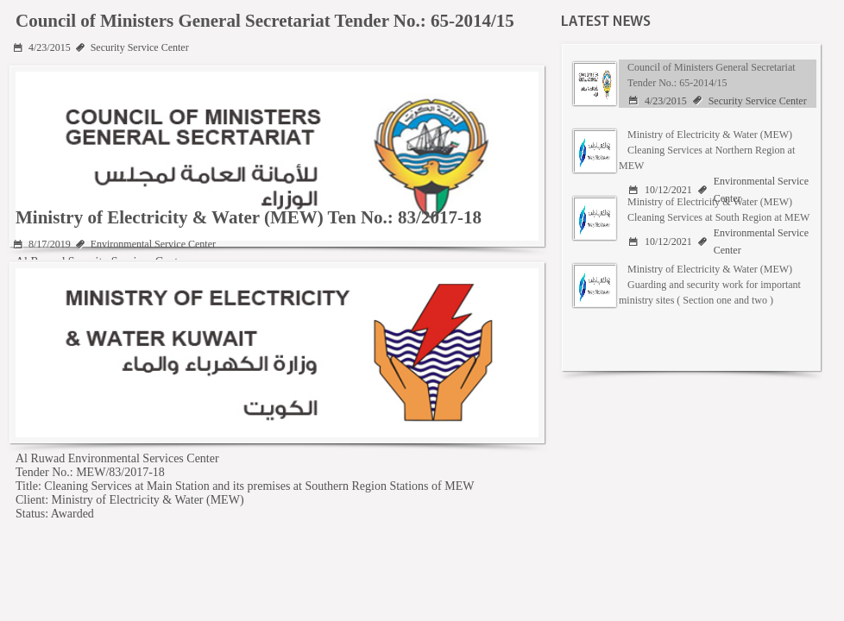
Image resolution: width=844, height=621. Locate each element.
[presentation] (693, 84)
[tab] (690, 84)
